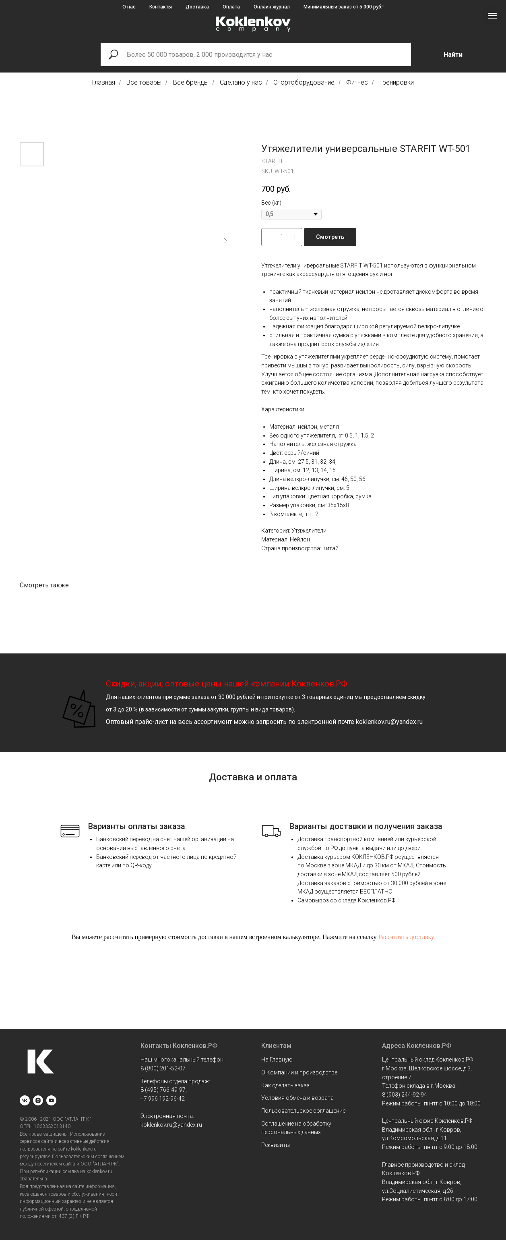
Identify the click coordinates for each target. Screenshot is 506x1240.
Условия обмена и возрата (297, 1098)
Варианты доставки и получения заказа (365, 826)
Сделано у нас (241, 82)
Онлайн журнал (272, 7)
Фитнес (357, 82)
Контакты (160, 7)
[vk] (25, 1100)
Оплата (231, 7)
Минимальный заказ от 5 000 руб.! (344, 7)
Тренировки (396, 82)
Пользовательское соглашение (303, 1110)
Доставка (197, 7)
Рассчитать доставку (406, 936)
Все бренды (191, 82)
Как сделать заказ (285, 1085)
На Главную (277, 1059)
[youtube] (51, 1100)
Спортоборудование (304, 82)
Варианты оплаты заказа (136, 826)
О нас (129, 7)
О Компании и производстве (299, 1072)
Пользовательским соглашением (88, 1156)
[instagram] (38, 1100)
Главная (103, 82)
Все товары (143, 82)
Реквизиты (275, 1145)
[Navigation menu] (492, 16)
